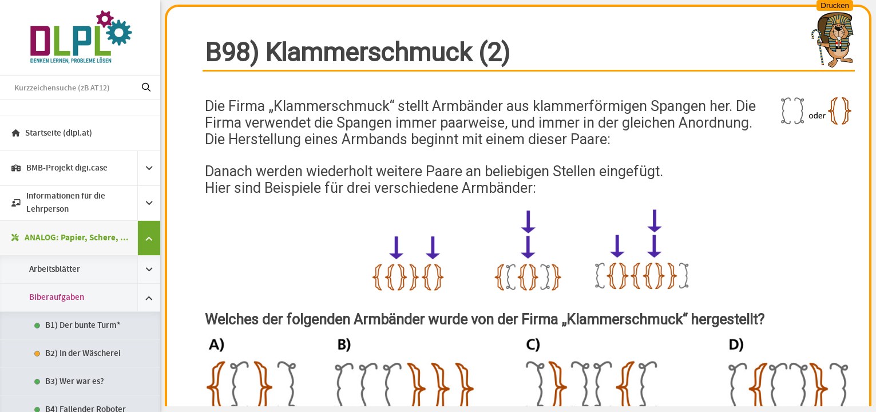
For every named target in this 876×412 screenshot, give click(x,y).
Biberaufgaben (56, 297)
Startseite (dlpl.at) (51, 133)
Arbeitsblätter (54, 269)
